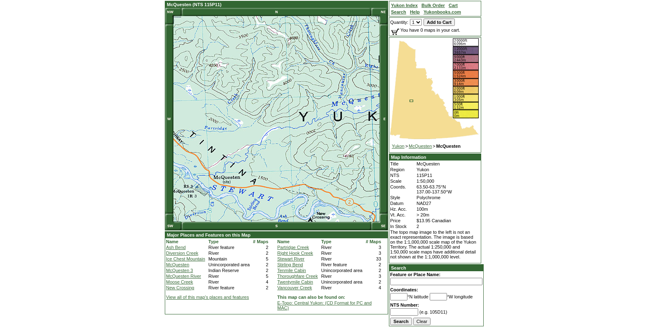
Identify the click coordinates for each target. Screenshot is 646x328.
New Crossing (180, 287)
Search (398, 267)
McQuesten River (183, 276)
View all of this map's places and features (207, 297)
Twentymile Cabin (295, 281)
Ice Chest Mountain (185, 258)
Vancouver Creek (294, 287)
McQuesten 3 (179, 270)
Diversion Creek (182, 253)
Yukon (398, 146)
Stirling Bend (290, 264)
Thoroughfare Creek (297, 276)
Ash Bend (176, 247)
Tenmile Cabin (291, 270)
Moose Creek (179, 281)
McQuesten (177, 264)
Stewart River (290, 258)
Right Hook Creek (295, 253)
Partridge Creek (293, 247)
